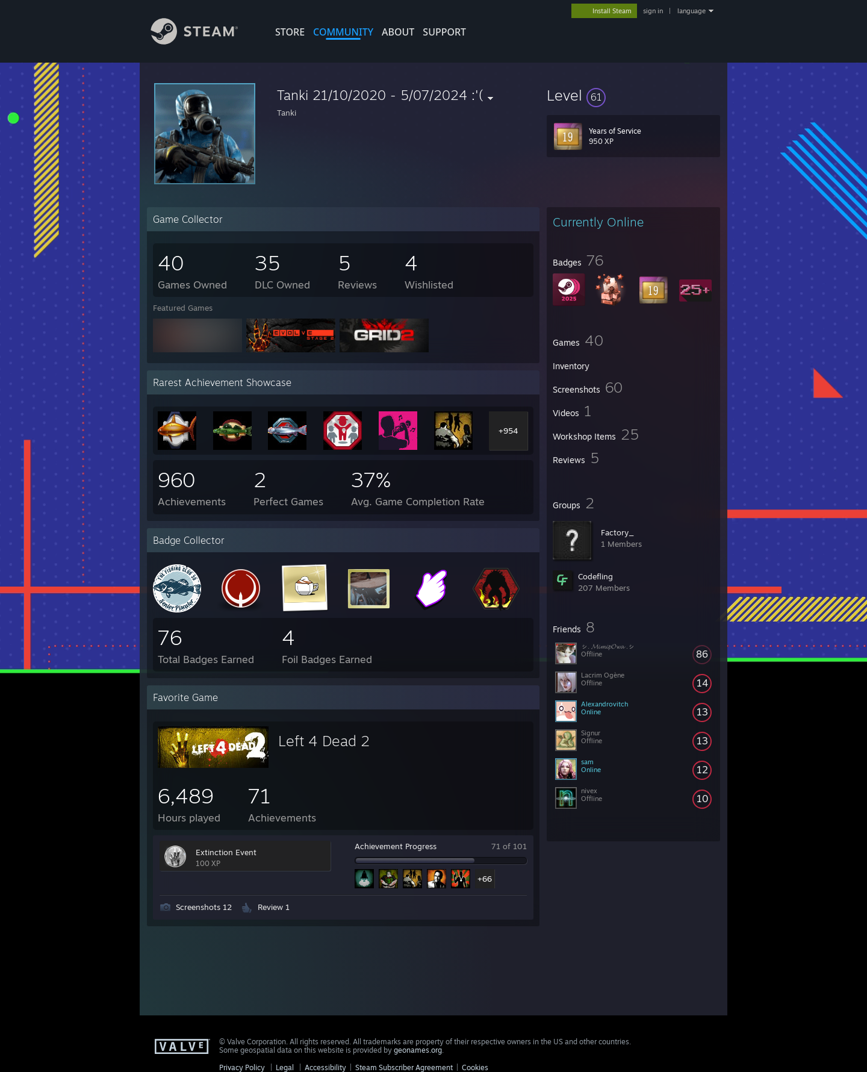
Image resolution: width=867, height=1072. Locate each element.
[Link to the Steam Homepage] (203, 41)
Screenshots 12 (204, 907)
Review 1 (274, 907)
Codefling (595, 576)
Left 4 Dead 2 (324, 741)
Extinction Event (226, 852)
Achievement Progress (396, 846)
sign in (653, 11)
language (691, 11)
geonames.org (418, 1050)
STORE (290, 32)
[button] (633, 95)
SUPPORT (444, 32)
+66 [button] (484, 878)
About (398, 32)
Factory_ (617, 532)
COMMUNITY (343, 32)
